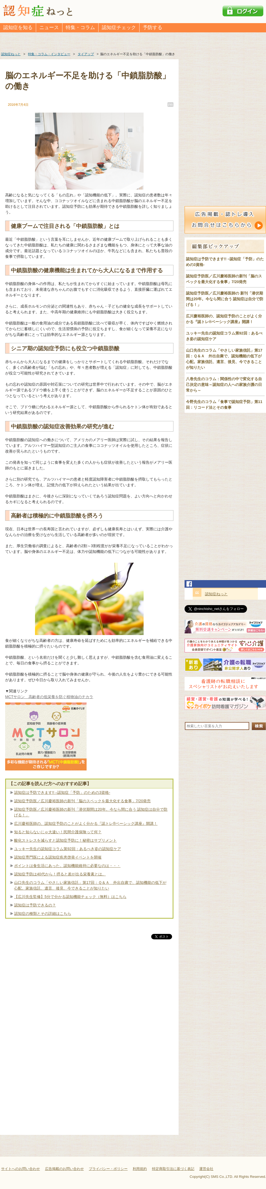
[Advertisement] (89, 997)
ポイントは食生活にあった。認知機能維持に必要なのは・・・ (67, 865)
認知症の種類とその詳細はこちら (42, 913)
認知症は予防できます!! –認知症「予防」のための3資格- (62, 792)
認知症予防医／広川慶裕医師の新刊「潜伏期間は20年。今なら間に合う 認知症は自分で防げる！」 (90, 812)
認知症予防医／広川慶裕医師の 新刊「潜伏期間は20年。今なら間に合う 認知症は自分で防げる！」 (224, 299)
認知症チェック (119, 27)
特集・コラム (80, 27)
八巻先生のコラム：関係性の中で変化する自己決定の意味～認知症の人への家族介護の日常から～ (224, 384)
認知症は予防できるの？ (35, 905)
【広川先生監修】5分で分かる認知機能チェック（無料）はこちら (70, 896)
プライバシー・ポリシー (108, 1169)
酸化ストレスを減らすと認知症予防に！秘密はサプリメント (65, 840)
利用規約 (140, 1169)
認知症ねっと (216, 594)
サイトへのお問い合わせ (20, 1169)
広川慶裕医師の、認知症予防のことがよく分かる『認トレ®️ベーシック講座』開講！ (85, 823)
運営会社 (206, 1169)
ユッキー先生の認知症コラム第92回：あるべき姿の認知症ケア (67, 849)
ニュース (49, 27)
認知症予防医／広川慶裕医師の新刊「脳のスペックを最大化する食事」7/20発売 (82, 801)
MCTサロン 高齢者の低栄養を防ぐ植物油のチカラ (49, 697)
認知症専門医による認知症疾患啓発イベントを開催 (58, 857)
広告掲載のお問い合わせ (64, 1169)
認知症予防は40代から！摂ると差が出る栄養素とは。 (60, 874)
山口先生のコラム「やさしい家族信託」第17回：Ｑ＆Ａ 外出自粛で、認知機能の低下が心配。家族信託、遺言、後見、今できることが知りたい (90, 885)
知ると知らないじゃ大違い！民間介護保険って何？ (58, 832)
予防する (152, 27)
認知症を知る (18, 27)
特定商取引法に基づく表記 (173, 1169)
